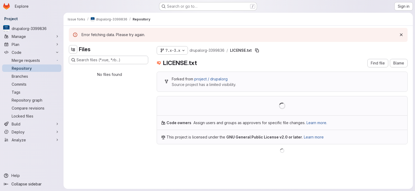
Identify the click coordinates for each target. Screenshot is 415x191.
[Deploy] (31, 132)
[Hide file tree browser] (73, 49)
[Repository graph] (31, 100)
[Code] (31, 52)
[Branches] (31, 76)
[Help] (31, 175)
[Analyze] (31, 140)
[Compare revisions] (31, 108)
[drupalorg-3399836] (31, 28)
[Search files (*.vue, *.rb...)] (108, 60)
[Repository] (31, 68)
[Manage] (31, 36)
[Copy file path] (257, 50)
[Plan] (31, 44)
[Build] (31, 124)
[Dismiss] (401, 35)
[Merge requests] (31, 60)
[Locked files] (31, 116)
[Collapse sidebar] (31, 184)
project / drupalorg (211, 79)
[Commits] (31, 84)
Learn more (314, 137)
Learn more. (316, 122)
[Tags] (31, 92)
